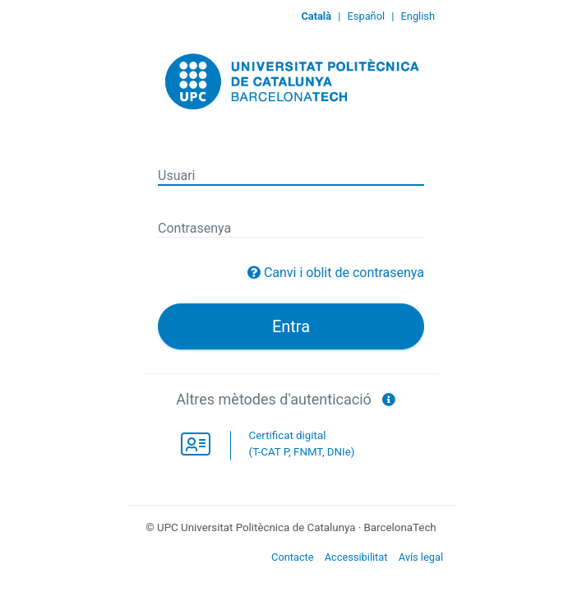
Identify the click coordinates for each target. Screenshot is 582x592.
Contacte (292, 557)
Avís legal (421, 557)
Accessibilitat (356, 557)
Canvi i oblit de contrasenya (344, 272)
